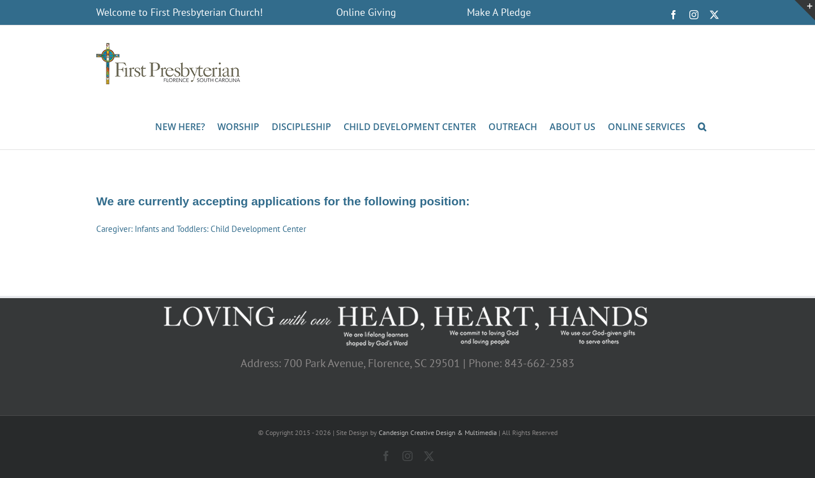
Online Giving (366, 12)
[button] (702, 125)
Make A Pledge (499, 12)
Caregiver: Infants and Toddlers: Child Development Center (201, 228)
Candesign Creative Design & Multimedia (438, 432)
